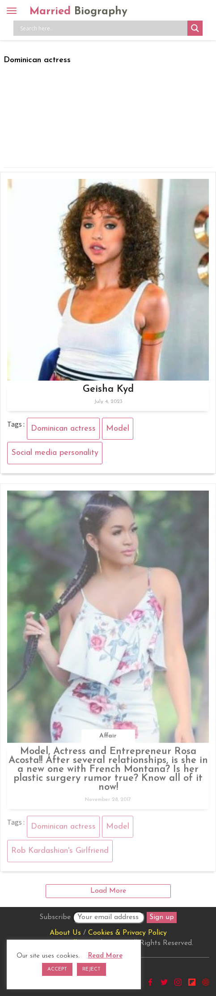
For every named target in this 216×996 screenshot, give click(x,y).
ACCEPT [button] (57, 969)
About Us (65, 933)
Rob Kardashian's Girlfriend (60, 852)
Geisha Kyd (108, 389)
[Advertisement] (108, 114)
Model (117, 428)
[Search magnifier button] (195, 28)
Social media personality (54, 453)
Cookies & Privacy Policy (127, 933)
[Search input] (102, 28)
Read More (105, 956)
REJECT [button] (91, 969)
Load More (108, 890)
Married (78, 11)
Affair (108, 737)
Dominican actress (63, 428)
